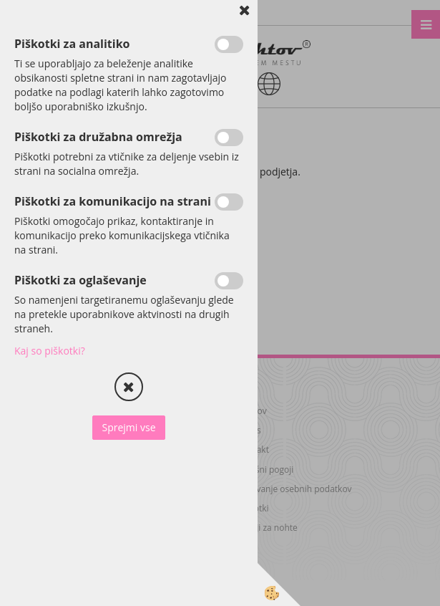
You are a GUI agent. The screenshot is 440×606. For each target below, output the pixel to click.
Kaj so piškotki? (49, 350)
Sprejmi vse (128, 427)
